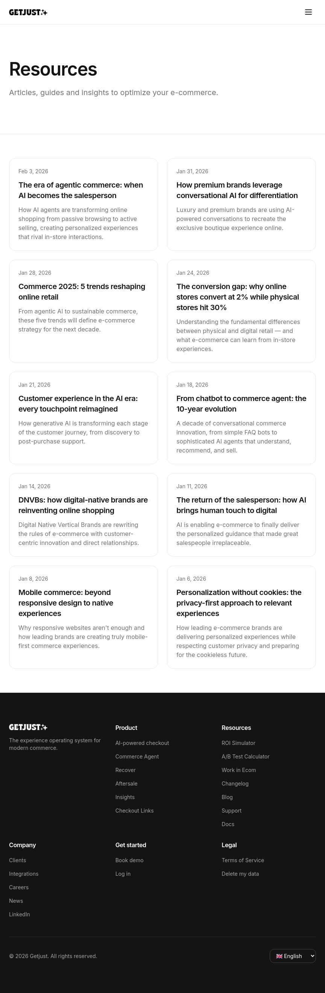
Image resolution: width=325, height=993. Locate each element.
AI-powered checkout (142, 743)
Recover (125, 770)
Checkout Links (134, 810)
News (16, 901)
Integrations (23, 873)
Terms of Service (243, 860)
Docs (228, 824)
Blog (227, 797)
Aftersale (126, 783)
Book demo (129, 860)
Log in (123, 873)
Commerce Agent (137, 756)
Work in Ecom (239, 770)
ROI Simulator (238, 743)
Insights (125, 797)
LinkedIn (19, 914)
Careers (19, 887)
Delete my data (240, 873)
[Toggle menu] (308, 12)
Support (231, 810)
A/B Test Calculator (245, 756)
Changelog (235, 783)
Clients (17, 860)
